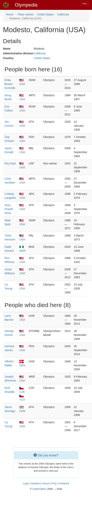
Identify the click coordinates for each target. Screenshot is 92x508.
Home (9, 14)
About (46, 483)
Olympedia (26, 5)
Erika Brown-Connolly (10, 84)
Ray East (10, 163)
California (63, 14)
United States (45, 14)
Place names (26, 14)
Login (26, 483)
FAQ (53, 483)
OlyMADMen (39, 489)
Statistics (36, 483)
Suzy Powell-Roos (9, 209)
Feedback (63, 483)
